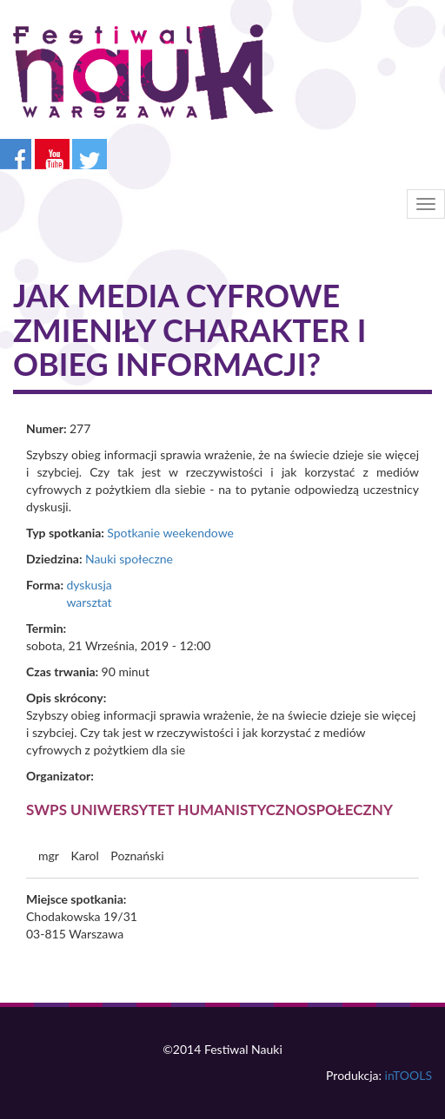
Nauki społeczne (129, 558)
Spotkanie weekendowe (170, 532)
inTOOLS (408, 1075)
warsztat (88, 602)
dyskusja (88, 584)
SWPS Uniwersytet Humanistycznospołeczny (209, 809)
